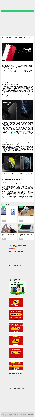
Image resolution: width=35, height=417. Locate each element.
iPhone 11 (15, 132)
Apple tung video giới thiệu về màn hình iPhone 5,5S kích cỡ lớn (8, 217)
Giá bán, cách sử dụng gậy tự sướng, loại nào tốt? (8, 235)
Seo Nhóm (3, 41)
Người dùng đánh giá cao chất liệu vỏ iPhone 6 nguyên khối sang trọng (25, 217)
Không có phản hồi (7, 219)
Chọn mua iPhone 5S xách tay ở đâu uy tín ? (26, 235)
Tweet (2, 63)
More (3, 221)
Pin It (12, 63)
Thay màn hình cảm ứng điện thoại (19, 413)
